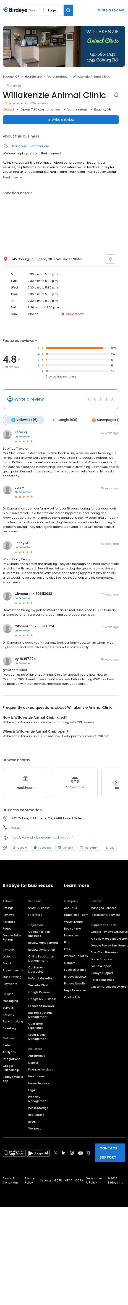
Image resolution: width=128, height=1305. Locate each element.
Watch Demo (73, 921)
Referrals (9, 921)
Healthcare (33, 76)
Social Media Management (38, 1036)
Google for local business (39, 933)
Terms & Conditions (10, 1180)
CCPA (79, 1179)
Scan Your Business (104, 951)
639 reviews (39, 103)
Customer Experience (35, 1025)
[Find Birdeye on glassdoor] (88, 1152)
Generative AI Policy (94, 1180)
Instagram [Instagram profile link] (89, 847)
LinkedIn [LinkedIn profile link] (65, 847)
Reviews (8, 914)
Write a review (111, 10)
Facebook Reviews (41, 1005)
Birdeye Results (75, 982)
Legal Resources (75, 989)
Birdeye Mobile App (13, 1078)
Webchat (9, 955)
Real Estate (36, 1114)
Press (68, 948)
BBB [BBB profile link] (109, 847)
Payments (10, 983)
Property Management (38, 1098)
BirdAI (6, 1044)
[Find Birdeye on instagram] (72, 1152)
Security (46, 1179)
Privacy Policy (30, 1180)
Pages (7, 928)
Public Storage (38, 1107)
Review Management (43, 942)
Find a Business (101, 958)
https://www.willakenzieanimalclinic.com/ (42, 836)
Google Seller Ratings (12, 937)
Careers (69, 962)
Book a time (72, 928)
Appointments (13, 969)
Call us (16, 827)
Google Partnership (11, 1067)
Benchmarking (13, 1020)
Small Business (39, 907)
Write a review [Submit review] (60, 119)
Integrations (11, 1058)
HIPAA (68, 1179)
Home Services (38, 1082)
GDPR (58, 1179)
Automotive (36, 1055)
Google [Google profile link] (20, 847)
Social (7, 962)
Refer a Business (102, 979)
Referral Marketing (41, 977)
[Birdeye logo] (16, 10)
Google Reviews (39, 991)
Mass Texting (12, 976)
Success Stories (75, 969)
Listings (8, 907)
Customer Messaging (36, 969)
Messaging (10, 1000)
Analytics (9, 1051)
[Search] (68, 10)
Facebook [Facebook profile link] (42, 847)
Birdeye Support (102, 972)
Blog (67, 941)
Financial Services (40, 1068)
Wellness (34, 1128)
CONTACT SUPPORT (108, 1152)
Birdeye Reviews (75, 976)
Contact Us (72, 996)
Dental (33, 1062)
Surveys (8, 1007)
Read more (12, 177)
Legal (32, 1089)
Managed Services (103, 907)
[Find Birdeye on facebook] (47, 1152)
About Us (70, 907)
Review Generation (41, 949)
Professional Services (105, 914)
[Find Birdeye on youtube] (80, 1152)
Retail (32, 1121)
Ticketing (9, 1027)
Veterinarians (57, 76)
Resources (71, 934)
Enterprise (35, 914)
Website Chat (38, 984)
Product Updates (76, 955)
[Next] (115, 781)
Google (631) (62, 419)
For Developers (101, 965)
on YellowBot (23, 435)
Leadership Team (76, 914)
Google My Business (42, 998)
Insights (8, 1014)
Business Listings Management (40, 1014)
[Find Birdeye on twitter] (55, 1152)
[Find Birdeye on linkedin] (63, 1152)
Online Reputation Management (41, 958)
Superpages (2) (103, 419)
